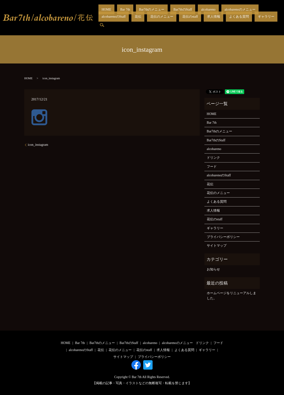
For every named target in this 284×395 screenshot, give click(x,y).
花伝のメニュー (110, 21)
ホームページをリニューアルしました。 (231, 295)
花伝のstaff (132, 21)
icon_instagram (38, 144)
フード (212, 166)
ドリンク (213, 157)
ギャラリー (189, 21)
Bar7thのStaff (160, 13)
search (203, 21)
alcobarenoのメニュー (205, 13)
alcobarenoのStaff (235, 13)
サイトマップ (217, 245)
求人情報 (149, 21)
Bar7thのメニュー (136, 13)
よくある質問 (168, 21)
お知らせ (213, 269)
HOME (103, 13)
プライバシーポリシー (223, 237)
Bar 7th (116, 13)
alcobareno (179, 13)
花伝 (253, 13)
